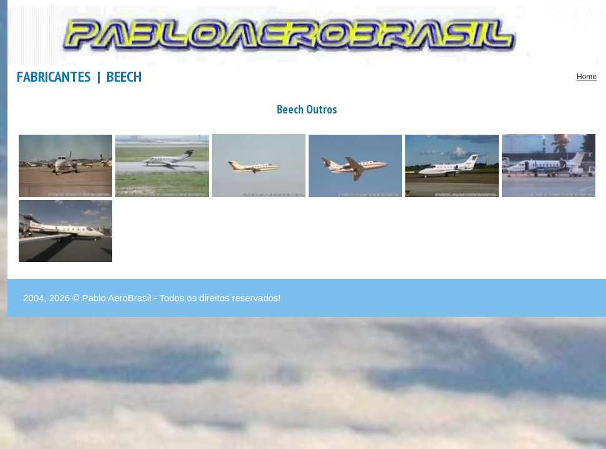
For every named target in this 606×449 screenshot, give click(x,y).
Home (587, 76)
